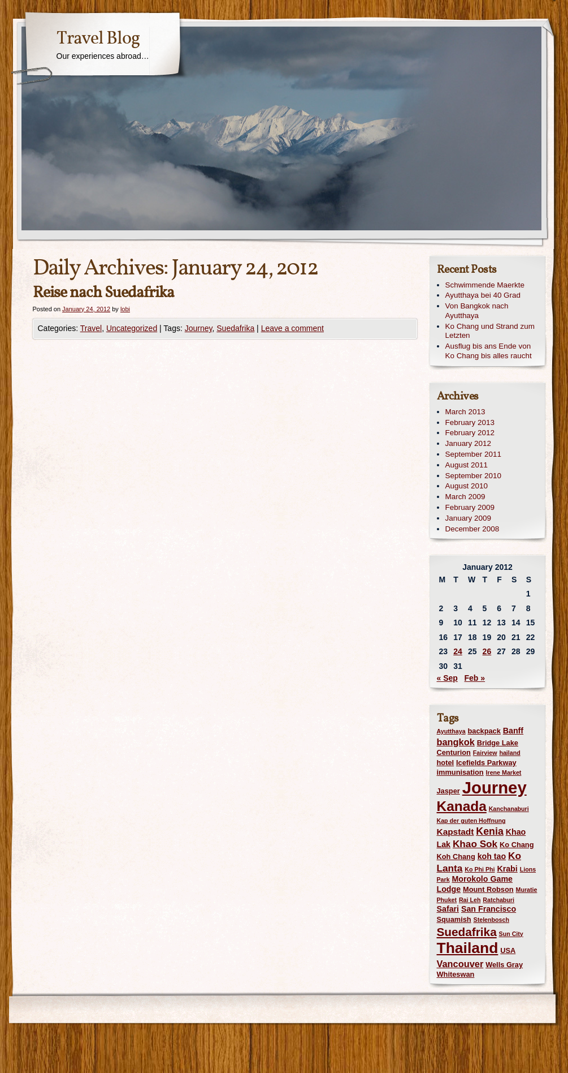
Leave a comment (292, 328)
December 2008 (472, 529)
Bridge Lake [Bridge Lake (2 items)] (497, 743)
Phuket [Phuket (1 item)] (447, 899)
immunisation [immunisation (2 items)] (460, 772)
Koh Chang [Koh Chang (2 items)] (456, 856)
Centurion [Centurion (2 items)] (454, 752)
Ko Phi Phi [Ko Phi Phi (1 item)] (480, 869)
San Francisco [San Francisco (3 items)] (488, 908)
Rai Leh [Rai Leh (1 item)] (470, 899)
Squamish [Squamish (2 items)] (454, 919)
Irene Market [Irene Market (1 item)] (504, 772)
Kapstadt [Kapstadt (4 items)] (455, 831)
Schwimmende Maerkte (484, 285)
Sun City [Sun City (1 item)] (511, 933)
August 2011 (466, 465)
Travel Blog (98, 39)
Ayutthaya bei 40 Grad (483, 295)
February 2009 (470, 507)
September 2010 (473, 475)
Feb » (475, 678)
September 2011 (473, 454)
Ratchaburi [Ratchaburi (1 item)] (498, 899)
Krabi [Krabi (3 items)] (507, 868)
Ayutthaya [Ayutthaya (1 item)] (451, 731)
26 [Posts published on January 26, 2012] (487, 651)
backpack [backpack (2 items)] (484, 731)
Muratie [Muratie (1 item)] (526, 889)
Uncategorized (131, 328)
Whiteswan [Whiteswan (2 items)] (456, 974)
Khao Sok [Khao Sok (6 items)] (475, 843)
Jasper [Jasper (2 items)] (448, 791)
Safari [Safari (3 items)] (448, 908)
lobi (125, 309)
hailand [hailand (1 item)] (509, 752)
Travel (91, 328)
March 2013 (465, 411)
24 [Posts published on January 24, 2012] (457, 651)
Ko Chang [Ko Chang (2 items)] (517, 844)
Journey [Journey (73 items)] (494, 787)
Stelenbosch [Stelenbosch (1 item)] (491, 919)
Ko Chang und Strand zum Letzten (490, 331)
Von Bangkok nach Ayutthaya (477, 311)
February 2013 (470, 422)
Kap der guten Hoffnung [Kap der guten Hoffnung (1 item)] (471, 820)
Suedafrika (235, 328)
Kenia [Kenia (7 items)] (489, 831)
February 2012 (470, 432)
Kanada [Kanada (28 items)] (462, 806)
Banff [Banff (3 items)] (513, 730)
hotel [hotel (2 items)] (445, 762)
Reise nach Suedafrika (103, 293)
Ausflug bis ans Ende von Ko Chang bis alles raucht (488, 351)
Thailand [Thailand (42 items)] (467, 947)
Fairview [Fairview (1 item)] (485, 752)
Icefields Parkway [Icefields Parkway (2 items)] (486, 762)
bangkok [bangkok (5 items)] (456, 742)
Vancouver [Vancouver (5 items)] (460, 964)
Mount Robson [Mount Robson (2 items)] (488, 889)
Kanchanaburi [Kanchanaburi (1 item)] (509, 808)
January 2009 (468, 518)
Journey (199, 328)
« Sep (447, 678)
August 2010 (466, 486)
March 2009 (465, 496)
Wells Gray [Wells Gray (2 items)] (504, 964)
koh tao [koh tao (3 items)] (492, 856)
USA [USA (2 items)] (507, 950)
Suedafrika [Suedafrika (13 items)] (467, 931)
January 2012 (468, 443)
